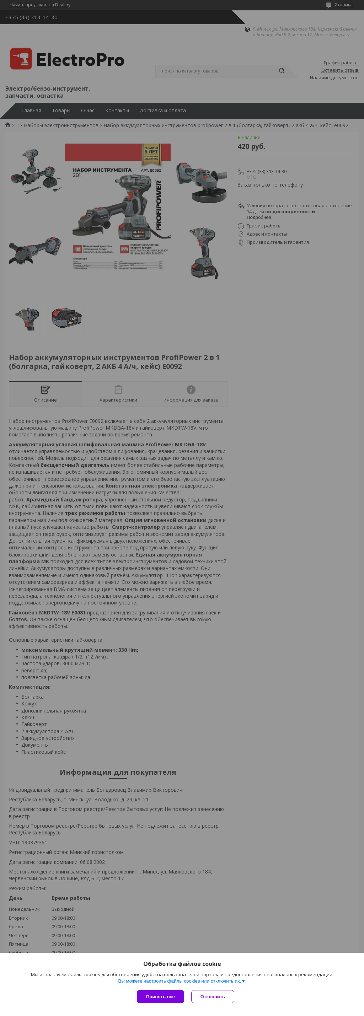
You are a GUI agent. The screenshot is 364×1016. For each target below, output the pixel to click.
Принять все (160, 996)
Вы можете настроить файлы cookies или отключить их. (179, 981)
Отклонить (212, 996)
